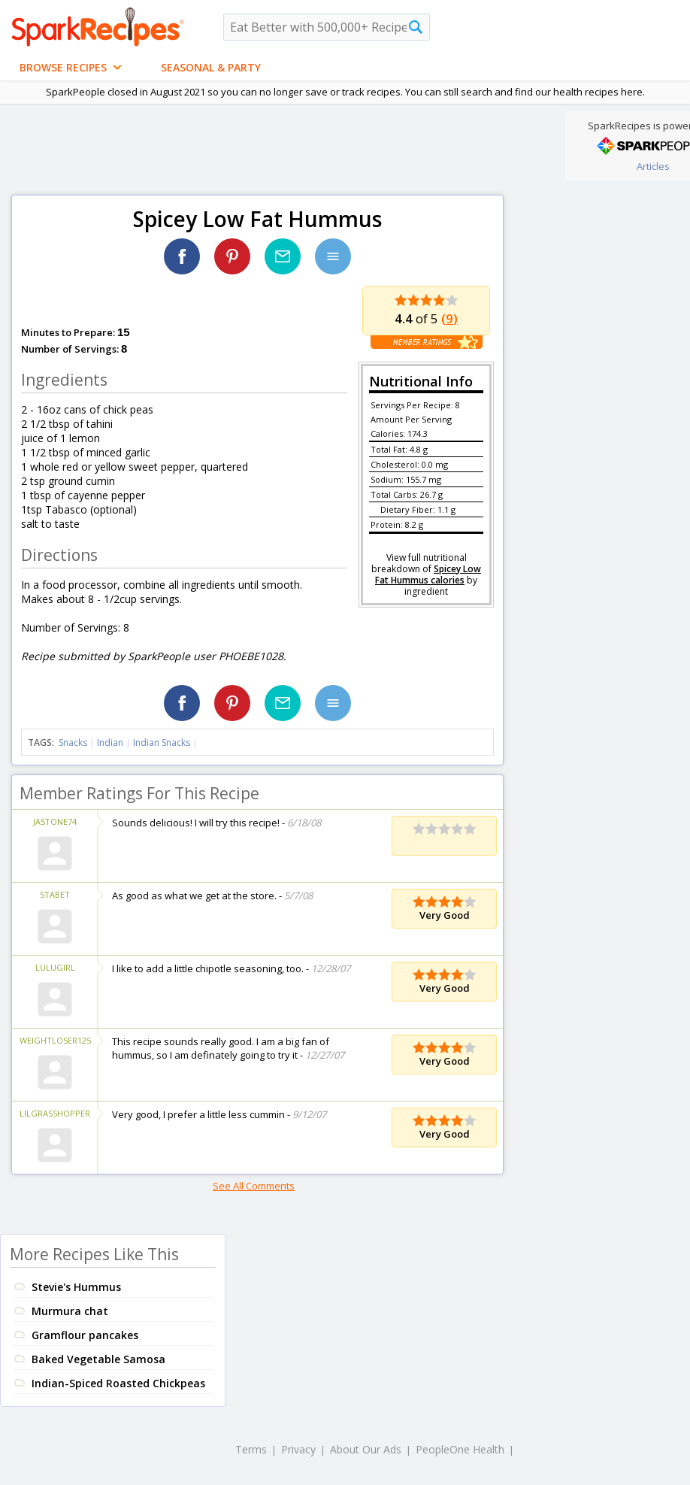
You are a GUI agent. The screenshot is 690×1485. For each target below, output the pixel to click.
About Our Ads (365, 1449)
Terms (251, 1449)
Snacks (73, 742)
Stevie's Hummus (76, 1287)
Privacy (298, 1449)
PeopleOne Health (460, 1449)
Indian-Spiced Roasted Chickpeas (118, 1383)
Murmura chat (70, 1311)
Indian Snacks (161, 742)
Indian (110, 742)
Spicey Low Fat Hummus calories (428, 574)
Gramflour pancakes (85, 1335)
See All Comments (254, 1186)
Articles (653, 166)
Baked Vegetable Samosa (98, 1359)
